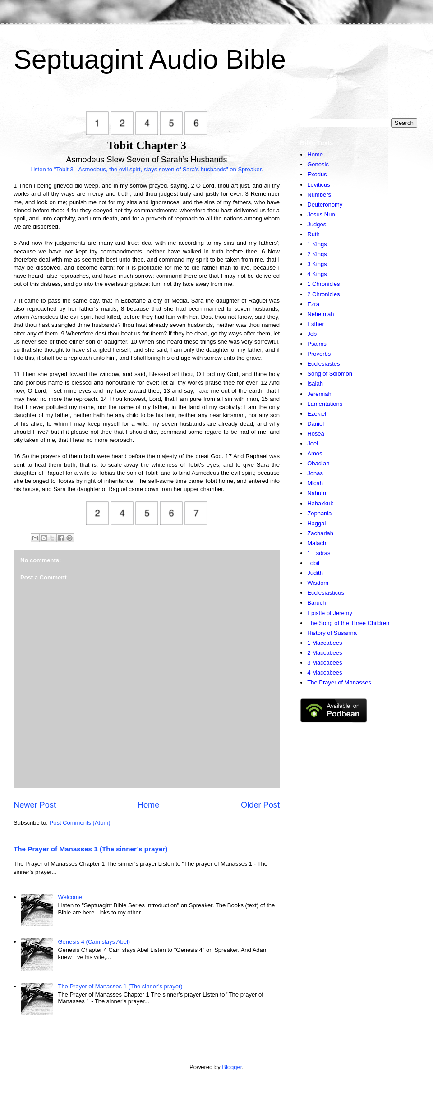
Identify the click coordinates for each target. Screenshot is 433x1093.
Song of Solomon (329, 373)
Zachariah (320, 533)
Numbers (319, 194)
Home (149, 804)
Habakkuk (320, 503)
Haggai (316, 523)
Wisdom (317, 582)
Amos (314, 453)
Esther (315, 324)
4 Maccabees (324, 672)
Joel (312, 443)
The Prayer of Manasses (339, 682)
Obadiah (318, 463)
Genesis (318, 164)
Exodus (317, 174)
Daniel (315, 423)
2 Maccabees (324, 652)
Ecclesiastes (323, 363)
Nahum (316, 493)
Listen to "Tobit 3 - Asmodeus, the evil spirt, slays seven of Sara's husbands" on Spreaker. (146, 169)
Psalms (317, 343)
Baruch (316, 602)
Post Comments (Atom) (80, 822)
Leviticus (318, 184)
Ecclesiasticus (325, 592)
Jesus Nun (321, 214)
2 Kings (317, 254)
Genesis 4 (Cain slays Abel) (94, 941)
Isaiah (315, 383)
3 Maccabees (324, 662)
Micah (315, 483)
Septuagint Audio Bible (150, 59)
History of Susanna (332, 632)
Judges (316, 224)
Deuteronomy (324, 204)
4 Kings (317, 274)
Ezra (313, 304)
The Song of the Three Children (348, 623)
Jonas (315, 473)
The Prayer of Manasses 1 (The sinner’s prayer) (90, 849)
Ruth (313, 234)
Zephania (319, 513)
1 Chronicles (323, 283)
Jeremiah (319, 393)
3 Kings (317, 264)
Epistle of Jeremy (329, 613)
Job (312, 334)
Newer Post (35, 804)
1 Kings (317, 244)
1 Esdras (318, 553)
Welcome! (71, 897)
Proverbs (319, 353)
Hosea (315, 433)
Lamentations (324, 403)
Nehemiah (320, 314)
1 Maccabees (324, 642)
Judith (315, 572)
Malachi (317, 543)
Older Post (260, 804)
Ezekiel (316, 413)
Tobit (313, 563)
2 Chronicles (323, 294)
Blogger (232, 1067)
